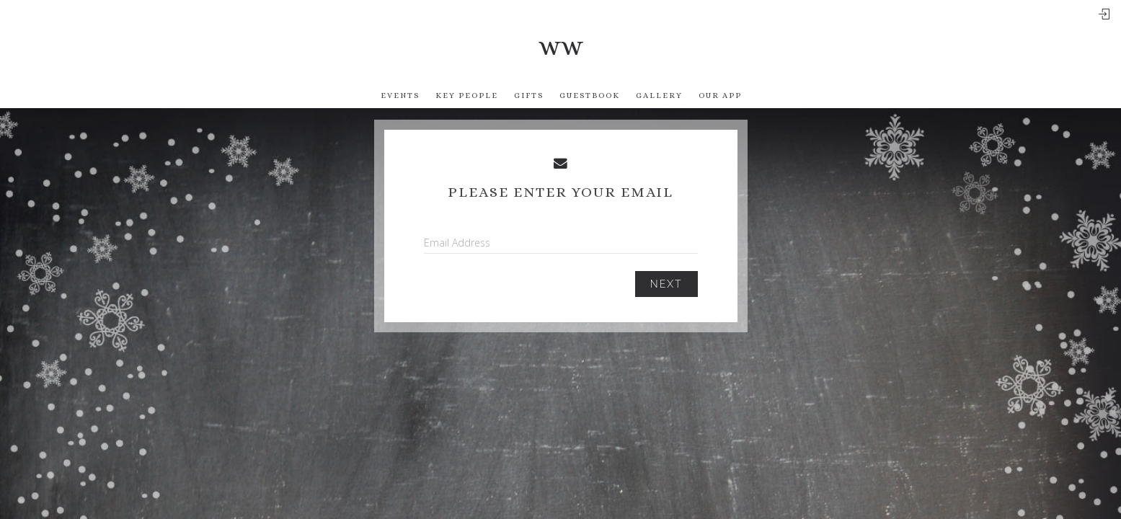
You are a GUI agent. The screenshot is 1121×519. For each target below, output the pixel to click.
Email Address (457, 242)
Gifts (529, 95)
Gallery (659, 95)
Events (400, 95)
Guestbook (589, 95)
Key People (466, 95)
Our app (720, 95)
